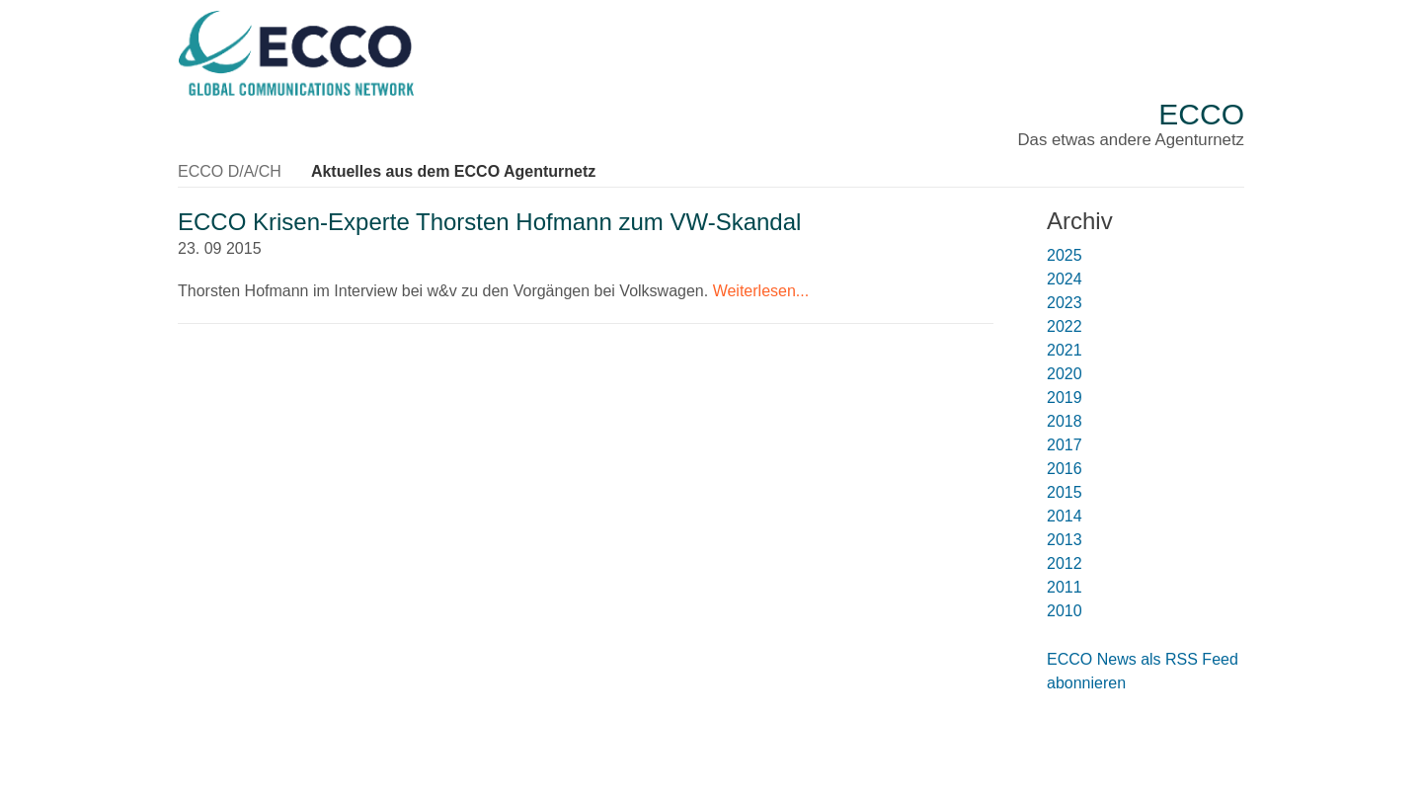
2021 (1064, 350)
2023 (1064, 302)
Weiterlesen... (761, 290)
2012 (1064, 563)
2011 (1064, 587)
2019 (1064, 397)
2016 (1064, 468)
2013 (1064, 539)
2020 (1064, 373)
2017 (1064, 445)
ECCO (1201, 114)
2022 (1064, 326)
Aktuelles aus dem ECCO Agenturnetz (453, 171)
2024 (1064, 279)
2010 (1064, 610)
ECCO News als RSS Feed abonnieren (1142, 671)
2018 (1064, 421)
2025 (1064, 255)
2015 (1064, 492)
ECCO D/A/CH (229, 171)
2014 (1064, 516)
